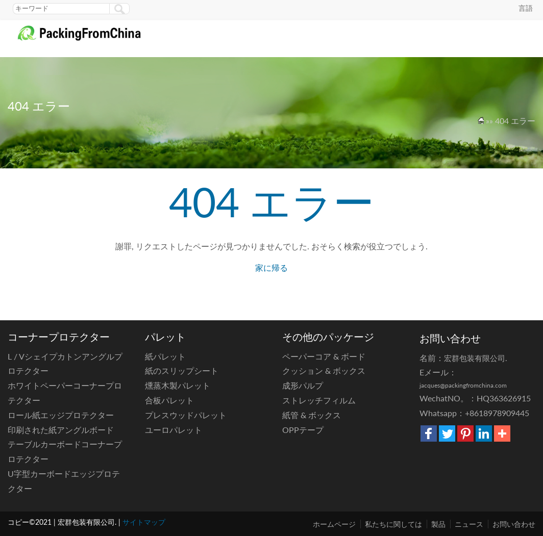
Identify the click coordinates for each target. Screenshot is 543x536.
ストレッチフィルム (319, 400)
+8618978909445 (497, 413)
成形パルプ (302, 385)
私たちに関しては (393, 524)
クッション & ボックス (323, 370)
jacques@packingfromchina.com (463, 385)
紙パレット (165, 356)
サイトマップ (143, 522)
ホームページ (334, 524)
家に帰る (271, 267)
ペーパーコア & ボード (323, 356)
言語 (526, 8)
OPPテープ (303, 430)
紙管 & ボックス (311, 415)
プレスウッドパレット (186, 415)
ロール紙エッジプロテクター (61, 415)
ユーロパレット (173, 430)
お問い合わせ (513, 524)
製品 (438, 524)
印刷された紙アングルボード (61, 430)
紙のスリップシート (181, 370)
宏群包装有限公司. (475, 358)
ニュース (469, 524)
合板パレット (169, 400)
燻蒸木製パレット (177, 385)
